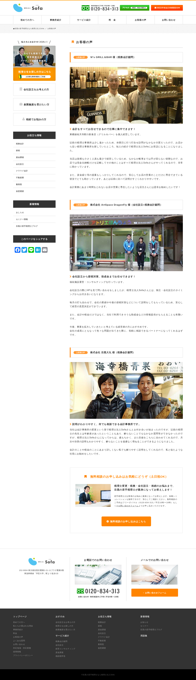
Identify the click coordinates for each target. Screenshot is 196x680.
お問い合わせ (168, 20)
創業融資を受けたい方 (34, 104)
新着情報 (34, 204)
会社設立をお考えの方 (34, 89)
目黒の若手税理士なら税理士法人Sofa (28, 28)
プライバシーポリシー (23, 655)
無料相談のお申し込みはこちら (128, 521)
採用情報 (17, 652)
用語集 (143, 635)
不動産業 (20, 178)
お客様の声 (140, 20)
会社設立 (20, 164)
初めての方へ (27, 20)
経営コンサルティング (65, 649)
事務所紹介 (55, 20)
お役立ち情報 (34, 135)
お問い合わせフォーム (128, 506)
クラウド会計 (22, 171)
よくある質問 (19, 641)
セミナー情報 (22, 219)
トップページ (20, 616)
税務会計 (20, 144)
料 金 (112, 20)
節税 (18, 150)
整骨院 (19, 184)
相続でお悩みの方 (34, 119)
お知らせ (144, 622)
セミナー (144, 626)
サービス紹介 (84, 20)
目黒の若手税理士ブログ (27, 226)
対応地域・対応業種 (22, 648)
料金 (15, 633)
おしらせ (20, 212)
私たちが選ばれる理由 (23, 626)
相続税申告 (60, 656)
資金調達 (20, 157)
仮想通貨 (20, 191)
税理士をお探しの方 (64, 626)
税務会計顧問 (61, 641)
